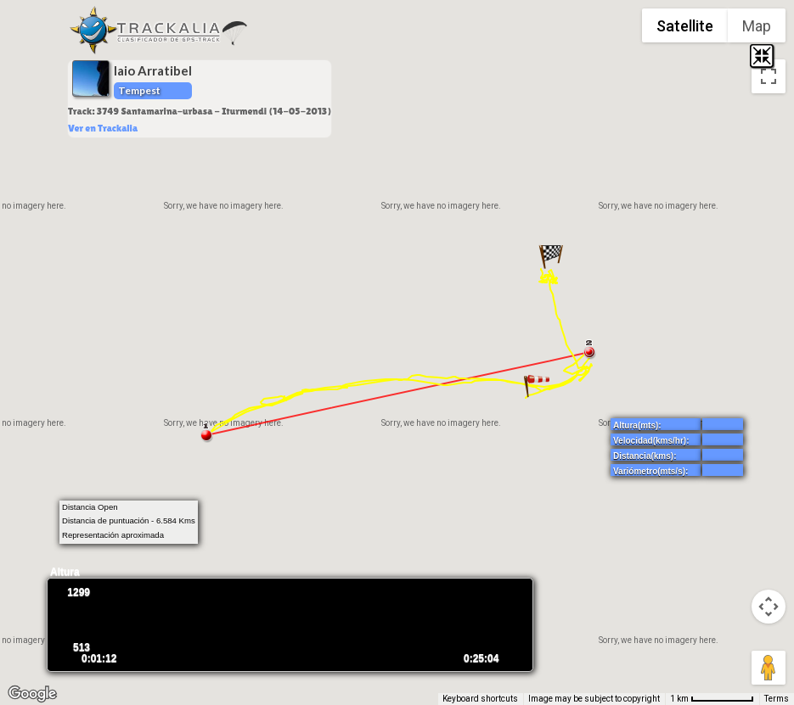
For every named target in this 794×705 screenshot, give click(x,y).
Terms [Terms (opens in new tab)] (776, 698)
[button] (536, 387)
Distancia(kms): (644, 456)
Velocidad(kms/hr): (651, 440)
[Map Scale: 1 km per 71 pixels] (712, 699)
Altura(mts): (637, 425)
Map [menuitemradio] (756, 26)
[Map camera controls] (769, 607)
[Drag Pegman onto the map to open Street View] (769, 668)
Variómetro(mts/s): (650, 471)
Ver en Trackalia (103, 128)
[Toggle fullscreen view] (769, 76)
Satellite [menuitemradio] (684, 26)
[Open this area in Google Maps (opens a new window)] (32, 694)
